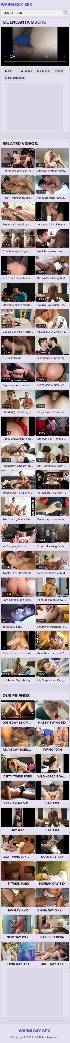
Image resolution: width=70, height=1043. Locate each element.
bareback (26, 70)
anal (60, 70)
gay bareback (16, 77)
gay (10, 70)
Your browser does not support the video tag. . (35, 46)
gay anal (45, 70)
